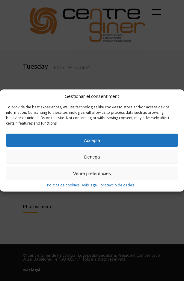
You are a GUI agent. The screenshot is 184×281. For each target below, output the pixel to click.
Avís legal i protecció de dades (108, 185)
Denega (92, 156)
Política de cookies (63, 185)
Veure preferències (92, 173)
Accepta (92, 140)
